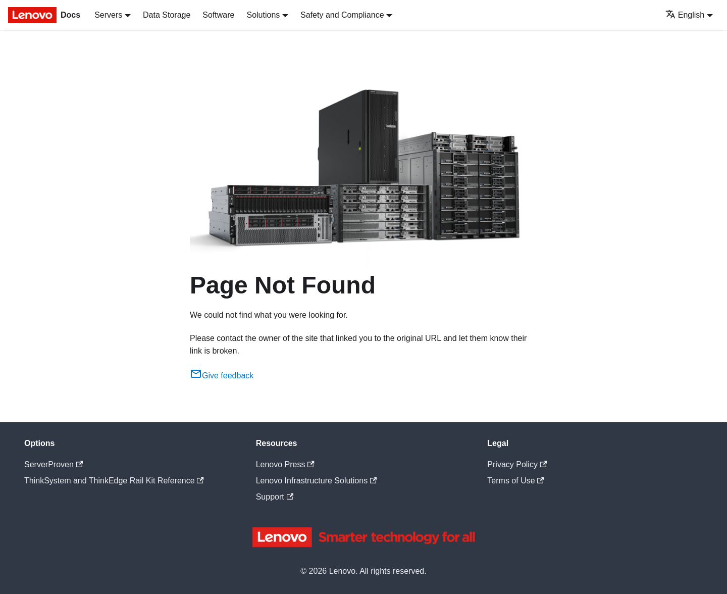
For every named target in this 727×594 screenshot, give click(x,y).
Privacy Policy (517, 464)
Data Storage (166, 15)
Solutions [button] (263, 15)
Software (218, 15)
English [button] (684, 15)
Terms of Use (515, 480)
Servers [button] (108, 15)
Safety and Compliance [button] (342, 15)
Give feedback (221, 375)
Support (274, 496)
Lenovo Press (285, 464)
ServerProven (53, 464)
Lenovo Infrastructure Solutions (316, 480)
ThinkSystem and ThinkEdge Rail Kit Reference (114, 480)
